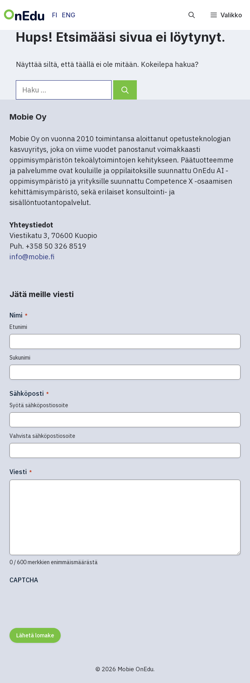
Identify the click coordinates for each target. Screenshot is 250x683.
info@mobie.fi (31, 256)
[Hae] (125, 90)
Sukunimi (19, 357)
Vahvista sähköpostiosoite (42, 435)
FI (54, 15)
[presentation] (69, 603)
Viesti (20, 472)
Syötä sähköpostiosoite (38, 405)
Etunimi (18, 326)
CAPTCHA (23, 580)
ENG (68, 15)
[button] (192, 15)
